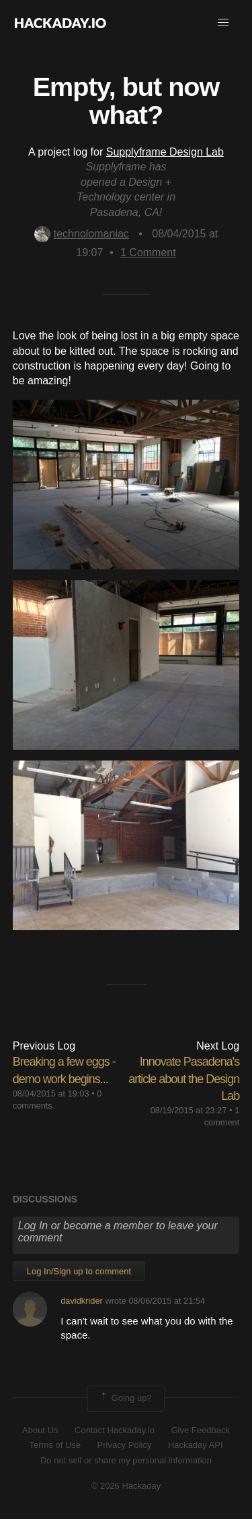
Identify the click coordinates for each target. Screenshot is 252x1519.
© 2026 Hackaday (126, 1486)
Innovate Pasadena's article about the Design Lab (183, 1078)
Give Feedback (200, 1430)
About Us (40, 1430)
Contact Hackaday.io (115, 1430)
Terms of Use (55, 1445)
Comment (148, 252)
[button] (223, 23)
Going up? (125, 1398)
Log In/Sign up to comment (79, 1271)
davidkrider (81, 1301)
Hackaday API (195, 1445)
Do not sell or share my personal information (126, 1460)
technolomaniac (81, 233)
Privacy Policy (124, 1445)
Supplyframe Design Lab (165, 152)
